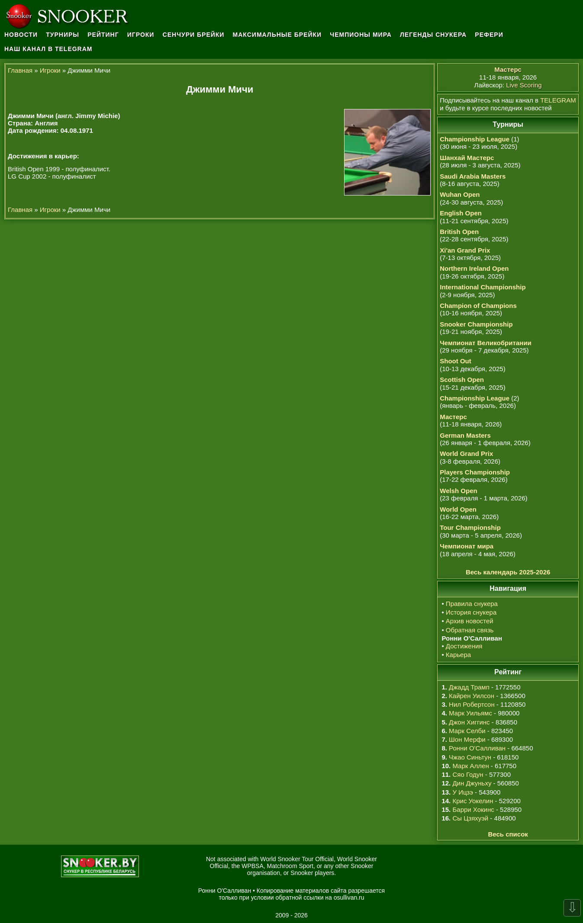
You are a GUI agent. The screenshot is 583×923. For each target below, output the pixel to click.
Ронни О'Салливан (477, 748)
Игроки (141, 34)
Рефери (489, 34)
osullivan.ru (349, 897)
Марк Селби (467, 730)
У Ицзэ (462, 792)
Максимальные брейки (277, 34)
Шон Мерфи (467, 739)
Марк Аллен (470, 765)
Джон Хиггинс (469, 722)
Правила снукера (472, 603)
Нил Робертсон (472, 704)
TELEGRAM (558, 100)
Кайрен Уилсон (471, 695)
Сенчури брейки (194, 34)
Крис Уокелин (472, 800)
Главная (20, 70)
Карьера (458, 654)
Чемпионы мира (361, 34)
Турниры (62, 34)
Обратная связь (470, 630)
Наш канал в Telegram (48, 48)
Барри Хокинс (473, 809)
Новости (21, 34)
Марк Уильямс (470, 713)
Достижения (464, 646)
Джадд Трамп (469, 687)
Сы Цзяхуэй (470, 818)
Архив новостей (469, 621)
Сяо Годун (467, 774)
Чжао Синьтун (470, 757)
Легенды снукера (433, 34)
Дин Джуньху (471, 783)
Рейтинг (103, 34)
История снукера (471, 612)
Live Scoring (524, 85)
